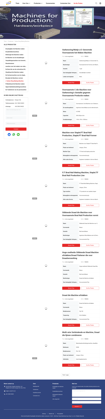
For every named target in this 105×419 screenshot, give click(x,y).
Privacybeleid (60, 413)
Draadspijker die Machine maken (15, 49)
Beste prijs (71, 82)
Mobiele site (51, 413)
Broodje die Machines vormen (14, 78)
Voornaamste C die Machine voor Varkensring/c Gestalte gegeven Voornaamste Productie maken (76, 93)
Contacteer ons (36, 395)
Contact (16, 129)
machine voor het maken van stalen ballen (16, 66)
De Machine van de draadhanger (15, 57)
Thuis (5, 41)
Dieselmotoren (10, 63)
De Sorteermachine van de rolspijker (16, 75)
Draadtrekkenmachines (12, 52)
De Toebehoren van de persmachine (16, 90)
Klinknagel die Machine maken (14, 54)
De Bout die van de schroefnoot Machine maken (16, 69)
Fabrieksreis (35, 389)
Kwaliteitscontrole (37, 392)
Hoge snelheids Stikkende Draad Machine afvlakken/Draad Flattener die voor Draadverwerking (80, 255)
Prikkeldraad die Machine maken (15, 84)
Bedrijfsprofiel (36, 386)
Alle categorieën (55, 399)
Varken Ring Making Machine (15, 81)
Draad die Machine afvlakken (74, 295)
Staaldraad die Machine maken (14, 72)
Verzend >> (77, 406)
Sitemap (44, 413)
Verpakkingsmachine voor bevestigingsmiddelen (16, 60)
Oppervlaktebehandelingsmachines (16, 87)
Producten (10, 41)
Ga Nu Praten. (90, 82)
